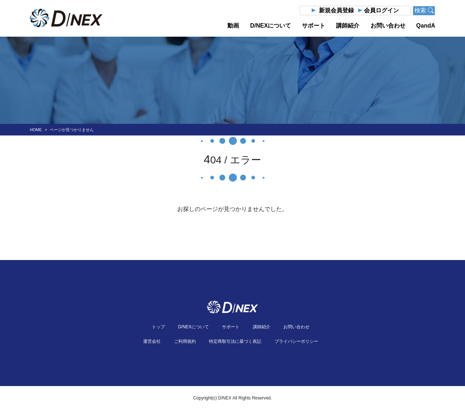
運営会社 (152, 341)
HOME (36, 129)
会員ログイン (381, 10)
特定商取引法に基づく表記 (235, 341)
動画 (233, 26)
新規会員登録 (336, 10)
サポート (313, 26)
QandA (425, 26)
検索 (424, 10)
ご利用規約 (185, 341)
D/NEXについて (270, 26)
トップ (158, 326)
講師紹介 (347, 26)
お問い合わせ (388, 26)
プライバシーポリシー (296, 341)
